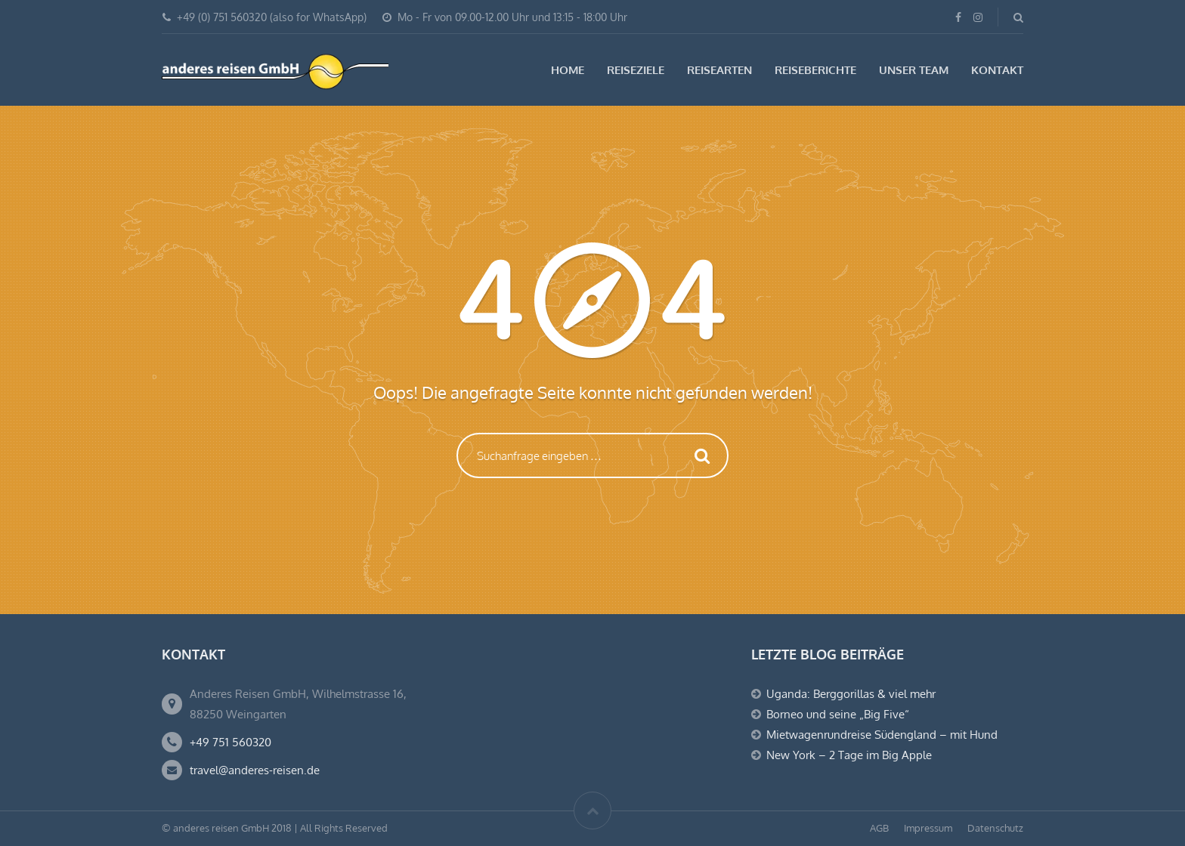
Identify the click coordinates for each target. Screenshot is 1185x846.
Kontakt (997, 70)
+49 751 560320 (230, 742)
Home (567, 70)
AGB (879, 828)
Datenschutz (995, 828)
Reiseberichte (815, 70)
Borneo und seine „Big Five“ (837, 714)
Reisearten (719, 70)
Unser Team (913, 70)
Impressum (928, 828)
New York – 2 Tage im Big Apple (849, 755)
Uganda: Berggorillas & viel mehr (851, 694)
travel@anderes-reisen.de (255, 770)
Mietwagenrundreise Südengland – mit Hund (882, 734)
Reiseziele (635, 70)
